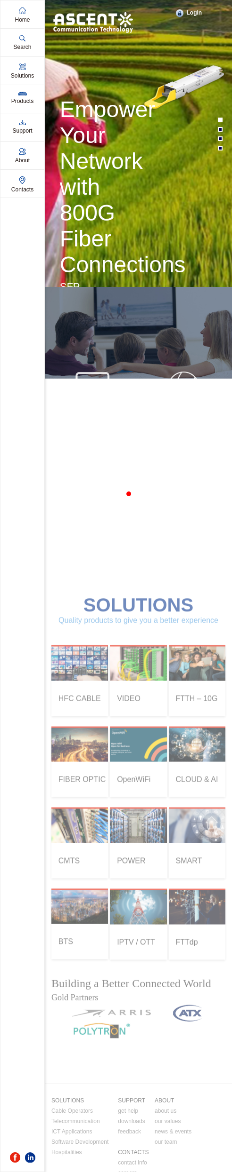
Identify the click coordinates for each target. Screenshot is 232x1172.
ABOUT (164, 1135)
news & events (173, 1166)
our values (168, 1155)
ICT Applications (71, 1166)
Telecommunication (75, 1155)
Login (194, 12)
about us (165, 1145)
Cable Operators (72, 1145)
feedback (129, 1166)
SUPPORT (131, 1135)
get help (128, 1145)
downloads (131, 1155)
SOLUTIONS (67, 1135)
